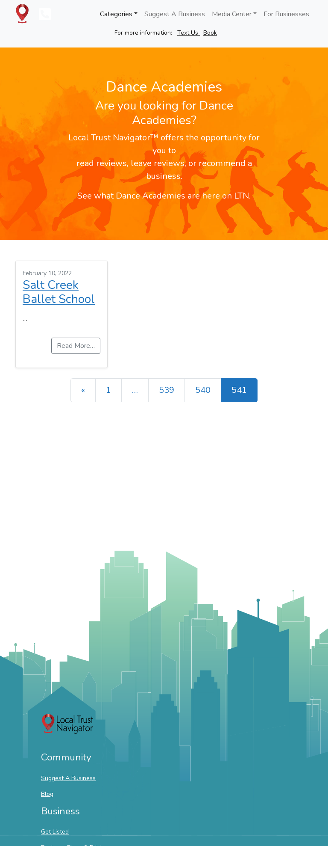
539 (166, 390)
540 (203, 390)
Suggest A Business (174, 14)
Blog (47, 794)
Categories (116, 14)
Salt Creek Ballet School (59, 292)
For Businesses (286, 14)
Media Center (232, 14)
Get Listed (55, 832)
